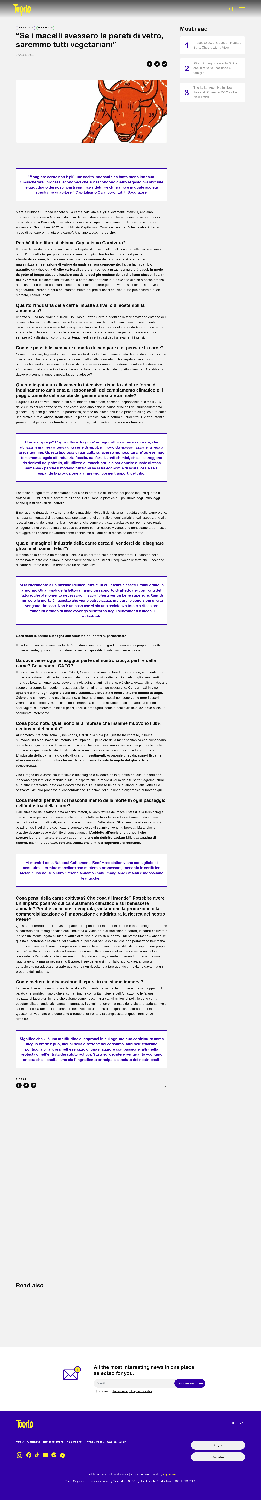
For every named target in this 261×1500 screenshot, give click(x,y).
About (20, 1441)
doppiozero (169, 1474)
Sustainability (45, 28)
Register (218, 1456)
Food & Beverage (26, 28)
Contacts (33, 1441)
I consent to (125, 1391)
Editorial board (53, 1441)
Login (218, 1445)
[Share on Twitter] (157, 64)
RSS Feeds (74, 1441)
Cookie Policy (116, 1441)
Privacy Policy (94, 1441)
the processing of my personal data (132, 1391)
